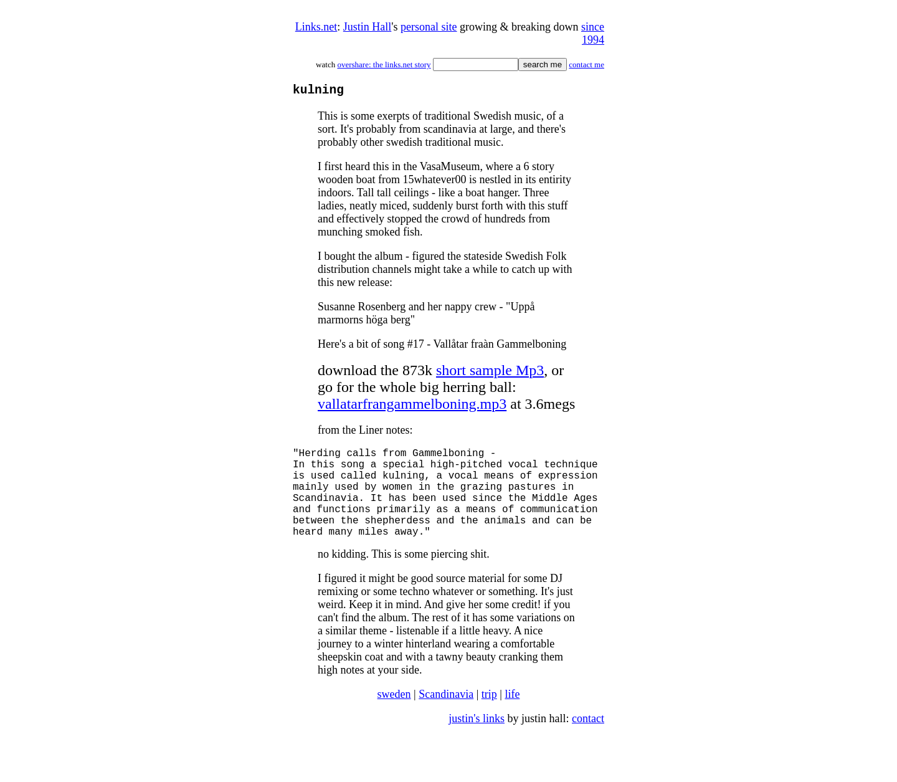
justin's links (476, 741)
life (512, 717)
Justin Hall (367, 27)
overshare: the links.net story (383, 64)
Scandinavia (446, 717)
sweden (394, 717)
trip (489, 717)
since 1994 (592, 33)
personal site (429, 27)
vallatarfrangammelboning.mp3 (412, 407)
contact (588, 741)
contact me (586, 64)
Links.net (316, 27)
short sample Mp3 (490, 373)
